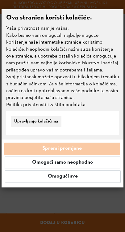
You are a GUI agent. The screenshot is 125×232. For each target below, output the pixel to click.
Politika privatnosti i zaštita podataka (45, 104)
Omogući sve (63, 176)
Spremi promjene (62, 148)
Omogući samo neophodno (62, 162)
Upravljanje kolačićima (36, 121)
